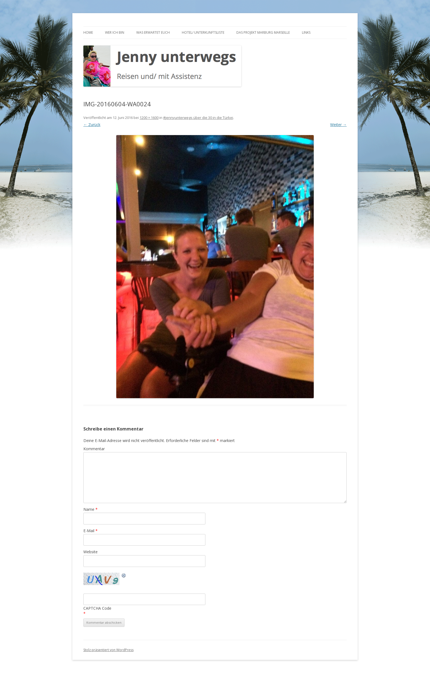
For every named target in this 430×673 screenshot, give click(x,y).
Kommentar (94, 448)
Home (88, 32)
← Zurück (91, 124)
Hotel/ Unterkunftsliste (203, 32)
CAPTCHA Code (97, 608)
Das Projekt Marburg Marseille (263, 32)
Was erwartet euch (153, 32)
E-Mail (90, 530)
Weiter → (338, 124)
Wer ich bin (114, 32)
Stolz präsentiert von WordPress (108, 650)
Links (306, 32)
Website (90, 551)
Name (90, 509)
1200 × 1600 (149, 117)
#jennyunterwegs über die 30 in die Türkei (198, 117)
